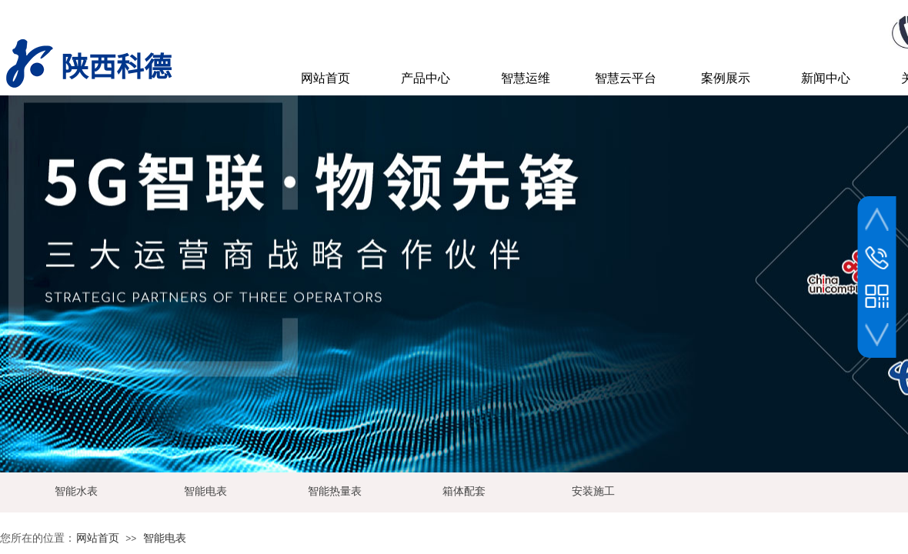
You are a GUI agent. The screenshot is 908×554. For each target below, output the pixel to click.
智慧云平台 (625, 78)
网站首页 (97, 538)
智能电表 (164, 538)
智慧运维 (525, 78)
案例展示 (725, 78)
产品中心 (425, 78)
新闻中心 (825, 78)
